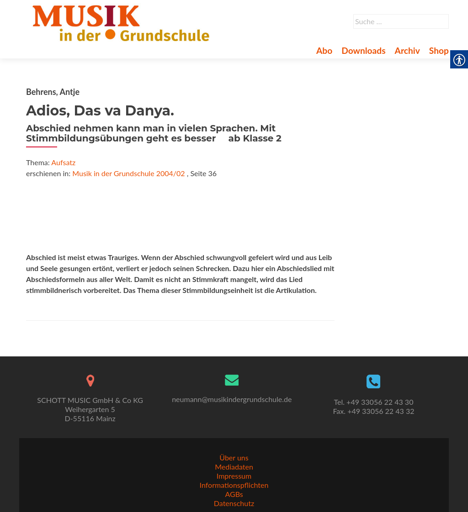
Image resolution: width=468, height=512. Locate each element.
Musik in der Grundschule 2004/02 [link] (128, 173)
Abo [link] (324, 50)
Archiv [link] (407, 50)
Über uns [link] (233, 457)
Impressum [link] (234, 475)
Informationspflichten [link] (234, 485)
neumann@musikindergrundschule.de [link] (232, 399)
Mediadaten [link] (234, 466)
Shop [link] (439, 50)
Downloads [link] (363, 50)
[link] (122, 22)
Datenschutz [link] (234, 503)
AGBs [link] (234, 494)
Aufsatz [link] (63, 162)
